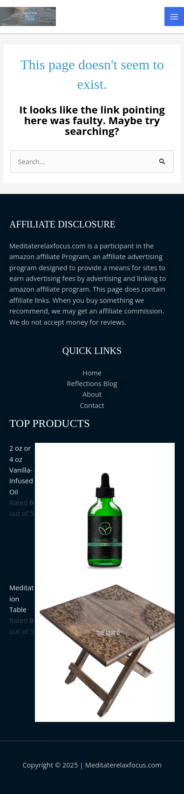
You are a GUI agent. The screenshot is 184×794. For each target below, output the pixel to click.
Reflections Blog (92, 383)
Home (92, 372)
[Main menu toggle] (174, 17)
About (92, 394)
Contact (92, 405)
